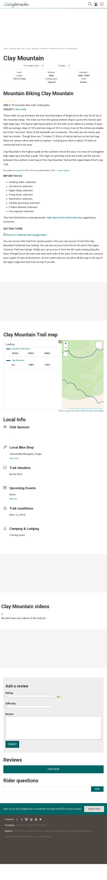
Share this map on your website (92, 411)
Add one (13, 499)
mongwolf (18, 170)
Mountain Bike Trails (17, 49)
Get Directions (32, 66)
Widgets (43, 825)
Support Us (32, 825)
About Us (20, 825)
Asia (28, 49)
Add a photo (49, 66)
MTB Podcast (20, 831)
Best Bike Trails (36, 831)
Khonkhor (44, 49)
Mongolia (35, 49)
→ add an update (62, 170)
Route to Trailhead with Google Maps (26, 234)
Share (62, 66)
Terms (42, 837)
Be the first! (15, 474)
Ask (97, 788)
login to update (16, 519)
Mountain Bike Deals (82, 831)
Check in (74, 66)
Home (5, 49)
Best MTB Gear (64, 831)
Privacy (49, 837)
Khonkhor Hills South (57, 49)
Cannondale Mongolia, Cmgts (25, 453)
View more (14, 458)
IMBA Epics (49, 831)
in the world (19, 109)
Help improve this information (62, 217)
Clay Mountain (72, 49)
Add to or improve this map (69, 411)
